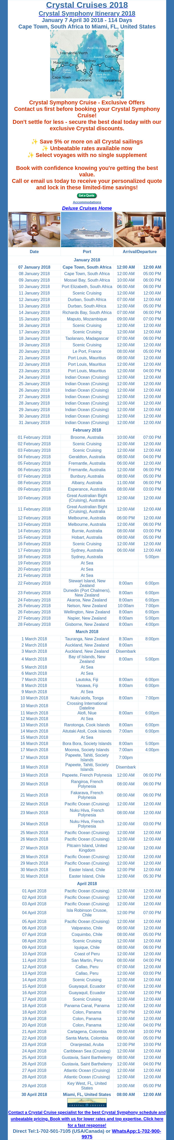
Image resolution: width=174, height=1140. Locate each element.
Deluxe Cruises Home (87, 208)
